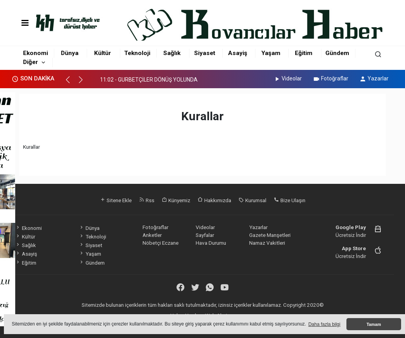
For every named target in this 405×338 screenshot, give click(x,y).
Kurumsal (252, 200)
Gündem (337, 53)
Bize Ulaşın (289, 200)
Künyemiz (176, 200)
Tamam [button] (373, 324)
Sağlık (171, 53)
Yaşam (270, 53)
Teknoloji (137, 53)
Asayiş (237, 53)
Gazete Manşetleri (270, 235)
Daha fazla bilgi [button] (324, 324)
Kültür (102, 53)
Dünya (70, 53)
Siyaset (204, 53)
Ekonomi (35, 53)
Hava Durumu (211, 243)
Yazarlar (374, 78)
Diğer (30, 62)
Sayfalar (205, 235)
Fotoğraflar (330, 78)
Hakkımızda (214, 200)
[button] (71, 83)
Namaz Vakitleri (267, 243)
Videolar (287, 78)
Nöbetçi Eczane (160, 243)
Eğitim (303, 53)
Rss (146, 200)
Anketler (152, 235)
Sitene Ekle (116, 200)
